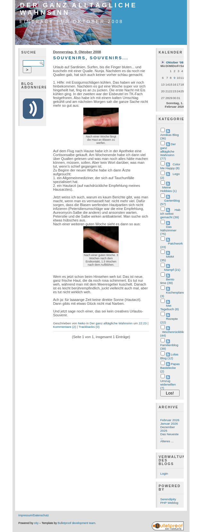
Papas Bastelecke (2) (170, 367)
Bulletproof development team (76, 523)
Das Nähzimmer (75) (168, 230)
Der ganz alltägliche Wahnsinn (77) (168, 151)
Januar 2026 (169, 423)
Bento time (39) (167, 281)
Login (164, 473)
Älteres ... (167, 441)
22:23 (143, 323)
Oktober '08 (174, 62)
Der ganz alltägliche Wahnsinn (111, 323)
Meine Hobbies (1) (168, 189)
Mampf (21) (172, 269)
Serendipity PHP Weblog (169, 500)
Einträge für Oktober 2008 (71, 21)
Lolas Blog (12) (169, 356)
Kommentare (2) (64, 326)
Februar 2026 (170, 420)
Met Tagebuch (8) (169, 307)
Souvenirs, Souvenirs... (90, 57)
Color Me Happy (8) (170, 166)
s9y (36, 523)
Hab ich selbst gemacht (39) (170, 213)
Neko (81, 323)
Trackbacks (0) (89, 326)
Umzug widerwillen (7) (168, 384)
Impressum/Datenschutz (33, 515)
